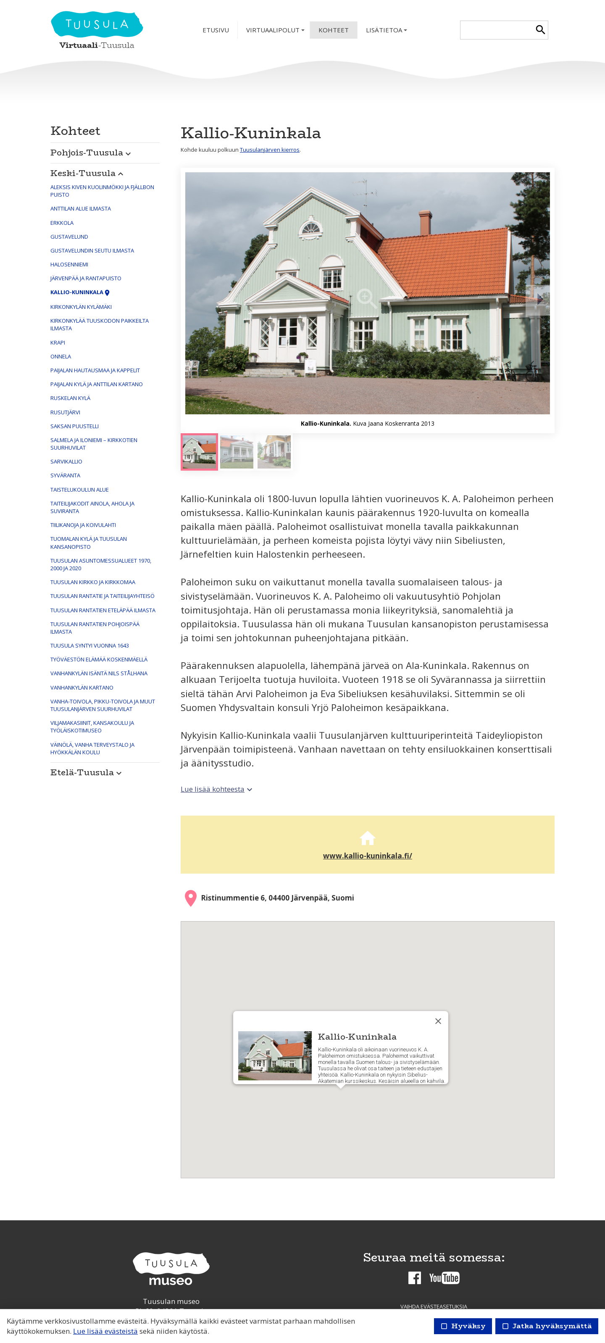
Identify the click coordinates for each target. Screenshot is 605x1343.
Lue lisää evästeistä (105, 1331)
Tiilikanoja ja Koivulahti (83, 525)
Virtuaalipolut (276, 32)
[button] (105, 150)
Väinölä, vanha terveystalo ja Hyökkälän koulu (92, 748)
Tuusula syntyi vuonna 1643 (89, 645)
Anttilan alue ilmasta (80, 208)
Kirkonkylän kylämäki (81, 307)
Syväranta (65, 475)
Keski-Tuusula (88, 172)
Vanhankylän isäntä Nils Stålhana (98, 673)
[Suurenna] (367, 300)
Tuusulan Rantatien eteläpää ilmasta (102, 610)
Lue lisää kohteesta (218, 789)
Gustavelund (69, 236)
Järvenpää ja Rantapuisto (85, 278)
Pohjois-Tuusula (91, 152)
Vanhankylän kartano (81, 687)
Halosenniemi (69, 264)
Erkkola (62, 222)
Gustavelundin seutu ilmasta (92, 250)
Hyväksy (463, 1326)
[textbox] (496, 30)
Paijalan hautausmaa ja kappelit (95, 370)
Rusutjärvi (65, 412)
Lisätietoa (387, 32)
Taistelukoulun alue (79, 489)
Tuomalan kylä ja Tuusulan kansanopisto (88, 542)
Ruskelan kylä (70, 398)
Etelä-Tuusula (87, 772)
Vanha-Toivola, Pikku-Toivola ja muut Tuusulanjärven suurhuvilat (102, 705)
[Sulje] (438, 1021)
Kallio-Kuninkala (80, 292)
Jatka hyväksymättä (547, 1326)
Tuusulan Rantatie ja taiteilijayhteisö (102, 596)
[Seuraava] (540, 300)
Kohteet (333, 30)
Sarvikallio (66, 461)
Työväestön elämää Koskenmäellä (98, 659)
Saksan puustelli (74, 426)
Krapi (57, 342)
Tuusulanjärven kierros (270, 149)
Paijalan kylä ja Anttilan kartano (96, 384)
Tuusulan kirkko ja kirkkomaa (92, 582)
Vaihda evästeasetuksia (433, 1306)
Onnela (60, 356)
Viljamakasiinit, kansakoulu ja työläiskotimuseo (92, 726)
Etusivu (216, 30)
